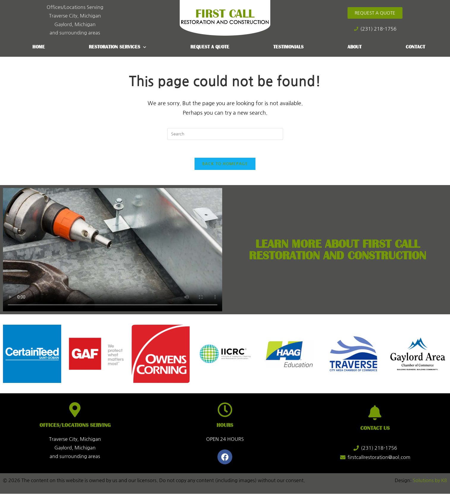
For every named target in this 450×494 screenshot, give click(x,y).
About (354, 47)
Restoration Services (117, 47)
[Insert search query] (225, 134)
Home (38, 47)
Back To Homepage (225, 164)
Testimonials (288, 47)
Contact (415, 47)
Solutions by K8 (430, 481)
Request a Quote (209, 47)
